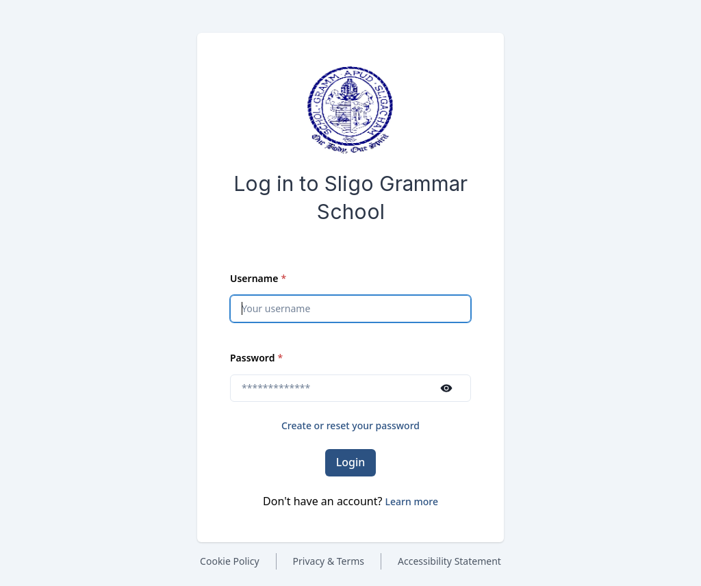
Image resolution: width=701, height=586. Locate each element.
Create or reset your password (350, 425)
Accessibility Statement (449, 561)
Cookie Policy (229, 561)
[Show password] (446, 388)
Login (351, 462)
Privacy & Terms (329, 561)
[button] (411, 501)
